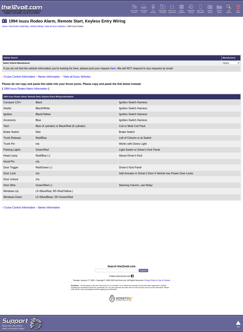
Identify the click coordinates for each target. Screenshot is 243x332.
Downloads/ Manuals (163, 11)
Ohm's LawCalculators (172, 11)
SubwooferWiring (191, 11)
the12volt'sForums (134, 11)
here (113, 68)
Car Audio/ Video (143, 11)
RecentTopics (219, 11)
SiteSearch (228, 11)
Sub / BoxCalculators (201, 11)
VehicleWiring (209, 11)
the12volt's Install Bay (19, 26)
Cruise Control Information (19, 76)
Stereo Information (49, 76)
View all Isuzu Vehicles (55, 26)
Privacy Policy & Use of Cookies (157, 280)
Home (4, 26)
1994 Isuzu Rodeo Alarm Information (26, 88)
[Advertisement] (121, 43)
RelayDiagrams (181, 11)
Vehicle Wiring (36, 26)
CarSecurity (153, 11)
